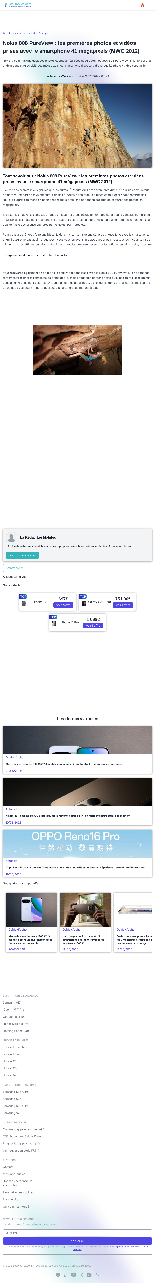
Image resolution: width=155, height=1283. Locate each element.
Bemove (85, 1265)
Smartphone (19, 33)
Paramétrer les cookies (18, 1192)
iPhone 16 (9, 1075)
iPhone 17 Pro (12, 1054)
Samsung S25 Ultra (16, 1106)
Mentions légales (14, 1174)
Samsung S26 (12, 1099)
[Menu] (150, 5)
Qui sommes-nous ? (16, 1206)
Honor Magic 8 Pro (15, 1023)
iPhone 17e (10, 1068)
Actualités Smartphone (39, 33)
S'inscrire (77, 1241)
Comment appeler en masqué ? (24, 1129)
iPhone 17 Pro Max (15, 1047)
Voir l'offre (63, 605)
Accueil (6, 33)
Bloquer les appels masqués (21, 1143)
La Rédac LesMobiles (58, 76)
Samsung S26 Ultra (16, 1091)
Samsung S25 (12, 1113)
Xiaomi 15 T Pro (13, 1009)
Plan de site (10, 1199)
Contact (8, 1167)
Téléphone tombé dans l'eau (22, 1136)
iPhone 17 (9, 1061)
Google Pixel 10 (13, 1016)
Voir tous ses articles (22, 555)
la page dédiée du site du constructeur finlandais (36, 255)
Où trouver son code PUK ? (21, 1150)
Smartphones (14, 568)
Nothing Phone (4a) (16, 1031)
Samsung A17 (12, 1002)
